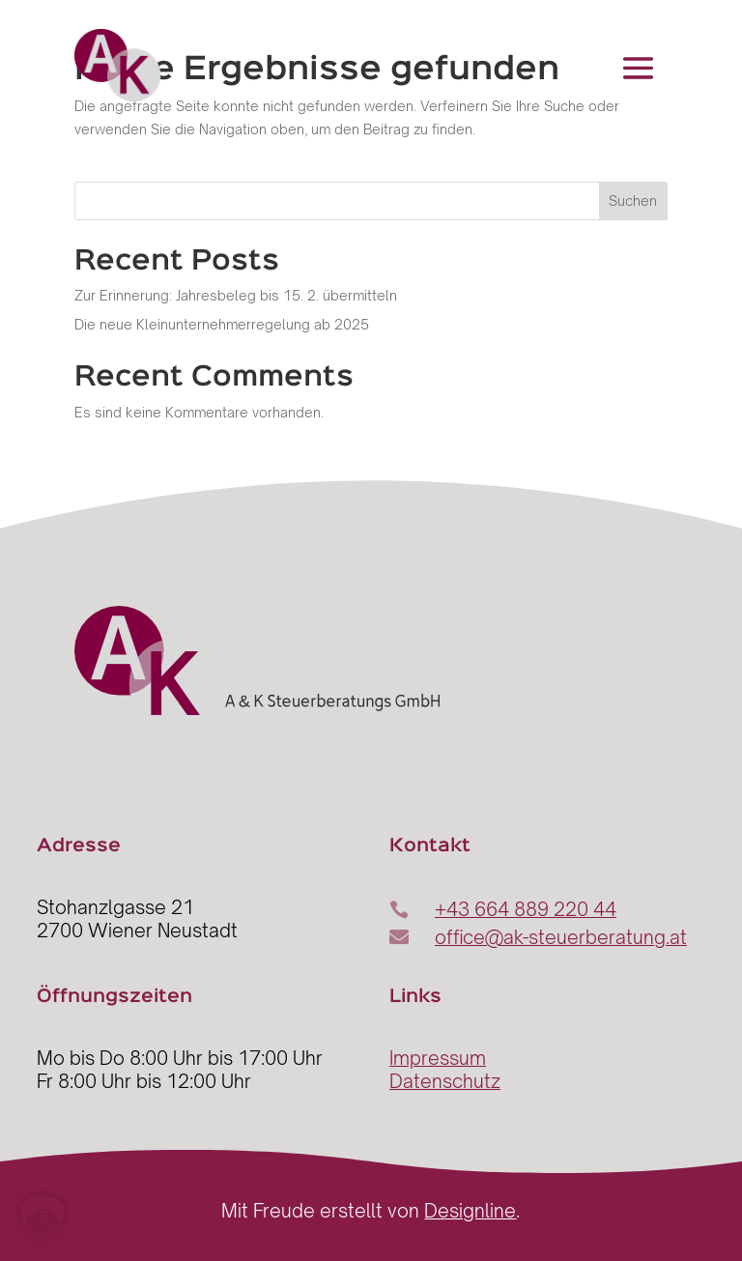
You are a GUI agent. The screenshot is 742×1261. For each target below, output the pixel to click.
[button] (42, 1218)
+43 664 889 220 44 (525, 909)
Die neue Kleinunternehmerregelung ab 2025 (221, 324)
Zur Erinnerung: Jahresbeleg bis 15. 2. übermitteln (235, 295)
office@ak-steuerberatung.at (561, 937)
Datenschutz (444, 1081)
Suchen (633, 200)
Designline (470, 1210)
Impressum (437, 1058)
